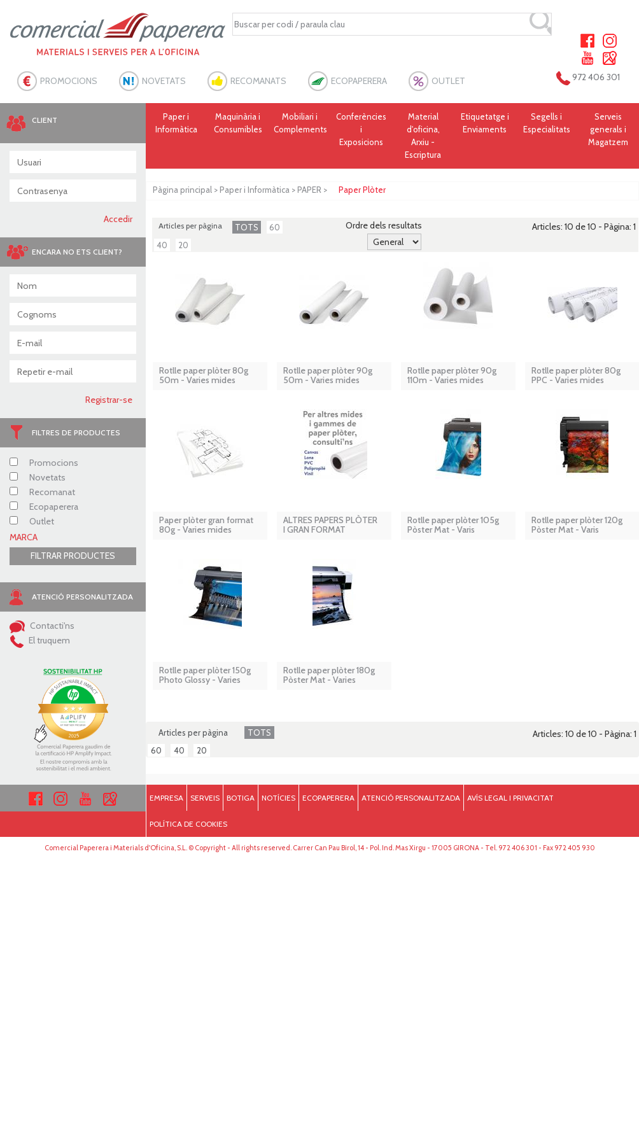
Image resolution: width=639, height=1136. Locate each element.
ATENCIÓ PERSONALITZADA (411, 798)
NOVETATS (164, 81)
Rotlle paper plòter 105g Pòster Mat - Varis (453, 525)
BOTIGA (241, 798)
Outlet (32, 521)
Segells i (546, 123)
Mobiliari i (300, 123)
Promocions (44, 462)
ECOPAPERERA (359, 81)
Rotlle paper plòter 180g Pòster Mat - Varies (329, 675)
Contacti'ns (42, 625)
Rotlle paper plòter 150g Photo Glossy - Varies (205, 675)
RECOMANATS (258, 81)
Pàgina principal (182, 190)
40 (162, 245)
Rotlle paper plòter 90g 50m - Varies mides (327, 376)
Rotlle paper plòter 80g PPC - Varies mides (576, 376)
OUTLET (448, 81)
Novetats (38, 477)
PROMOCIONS (68, 81)
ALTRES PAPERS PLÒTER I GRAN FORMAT (330, 525)
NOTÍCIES (278, 798)
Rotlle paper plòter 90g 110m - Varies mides (451, 376)
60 (274, 227)
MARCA (24, 537)
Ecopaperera (44, 506)
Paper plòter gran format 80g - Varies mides (206, 525)
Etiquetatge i (484, 123)
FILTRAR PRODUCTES (73, 555)
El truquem (40, 640)
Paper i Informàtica (255, 190)
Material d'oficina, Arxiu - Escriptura (423, 135)
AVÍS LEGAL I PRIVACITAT (510, 798)
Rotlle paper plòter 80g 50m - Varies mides (203, 376)
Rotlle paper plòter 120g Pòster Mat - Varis (576, 525)
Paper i (176, 123)
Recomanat (42, 492)
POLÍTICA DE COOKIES (188, 824)
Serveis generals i (608, 129)
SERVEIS (205, 798)
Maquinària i (237, 123)
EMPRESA (166, 798)
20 (183, 245)
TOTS (246, 227)
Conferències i (361, 129)
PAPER (309, 190)
